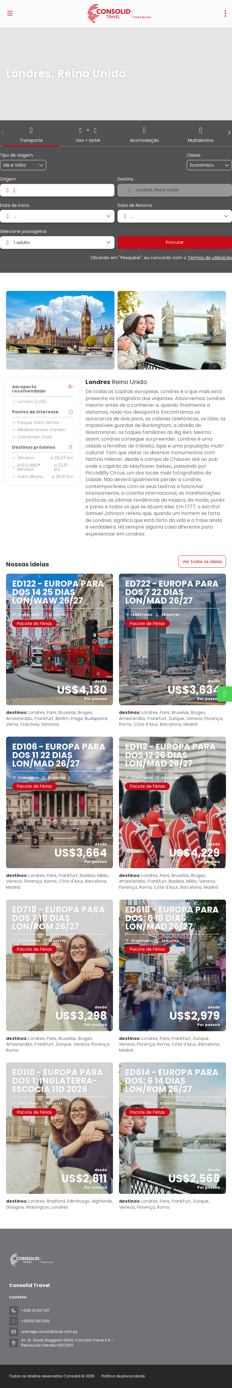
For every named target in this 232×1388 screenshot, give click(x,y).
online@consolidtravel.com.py (49, 1331)
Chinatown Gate (32, 437)
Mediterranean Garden (39, 430)
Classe (194, 155)
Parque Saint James (36, 422)
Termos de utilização (210, 258)
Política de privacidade (123, 1376)
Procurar (175, 242)
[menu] (225, 13)
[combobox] (57, 190)
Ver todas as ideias (202, 562)
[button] (3, 132)
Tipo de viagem (16, 155)
